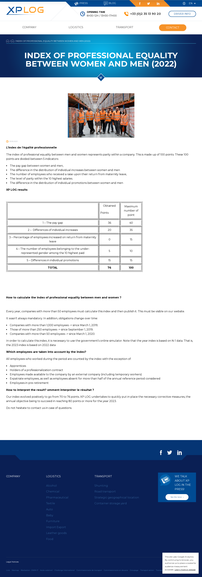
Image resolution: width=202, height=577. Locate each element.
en (191, 3)
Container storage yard (110, 503)
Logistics (76, 27)
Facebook (139, 3)
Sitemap (15, 570)
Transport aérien (147, 570)
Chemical (52, 491)
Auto (49, 509)
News (12, 41)
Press (81, 3)
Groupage (134, 570)
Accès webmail (46, 570)
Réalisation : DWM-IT (29, 570)
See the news (177, 497)
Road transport (105, 491)
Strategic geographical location (116, 497)
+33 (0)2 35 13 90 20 (145, 14)
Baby (49, 515)
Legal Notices (12, 561)
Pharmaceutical (57, 497)
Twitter (148, 3)
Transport (124, 27)
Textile (50, 503)
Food (49, 539)
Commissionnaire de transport (89, 570)
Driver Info (182, 13)
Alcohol (51, 485)
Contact (172, 27)
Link (8, 570)
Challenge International (64, 570)
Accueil (7, 41)
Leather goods (56, 533)
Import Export (56, 527)
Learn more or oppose (185, 569)
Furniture (52, 521)
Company (29, 27)
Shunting (101, 485)
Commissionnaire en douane (116, 570)
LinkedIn (158, 3)
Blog (110, 3)
